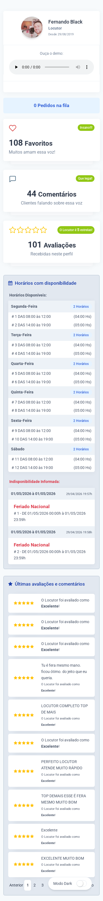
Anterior (16, 885)
